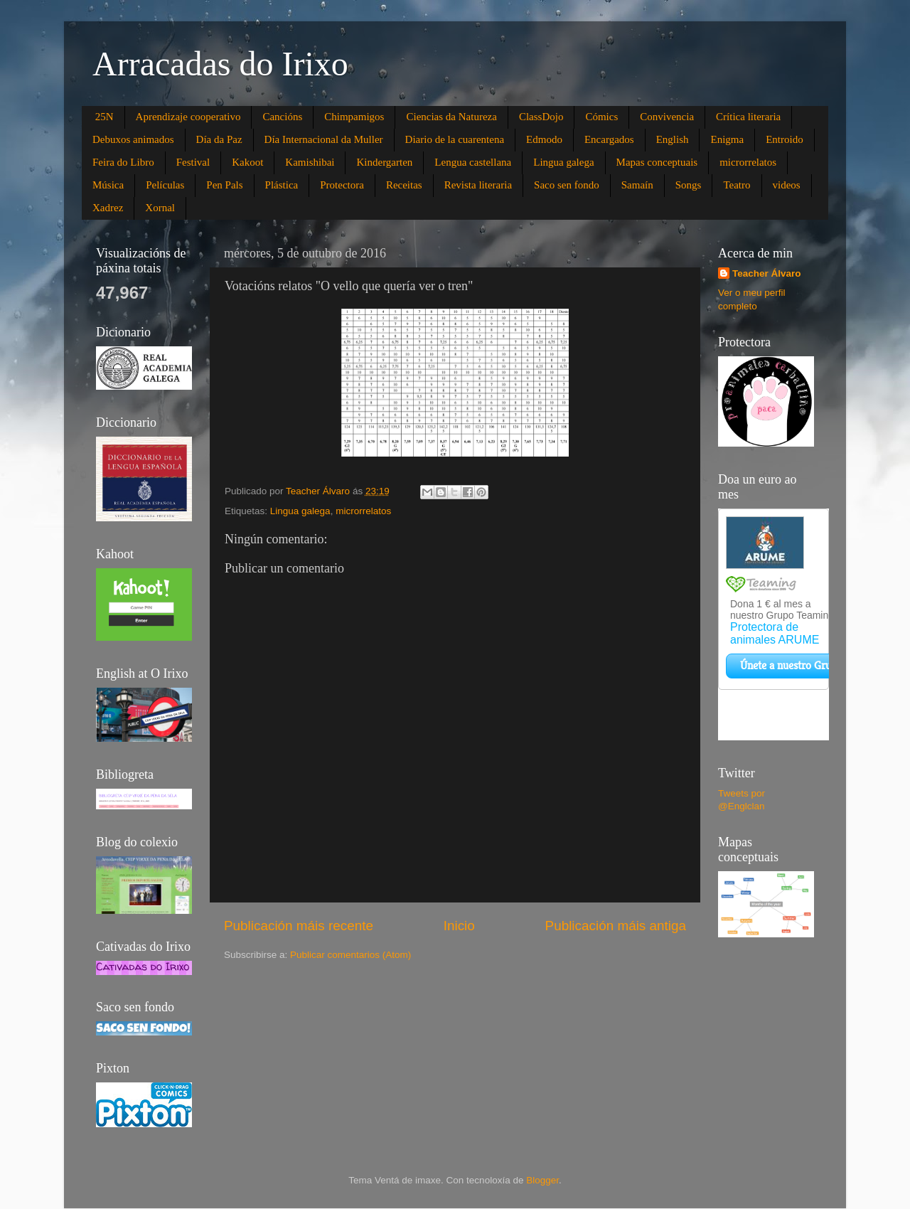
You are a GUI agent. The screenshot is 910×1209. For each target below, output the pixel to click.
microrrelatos (747, 162)
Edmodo (544, 139)
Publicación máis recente (298, 925)
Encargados (609, 139)
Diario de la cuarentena (455, 139)
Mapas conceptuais (657, 162)
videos (787, 185)
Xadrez (107, 207)
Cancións (282, 116)
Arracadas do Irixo (220, 63)
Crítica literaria (748, 116)
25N (104, 116)
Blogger (542, 1180)
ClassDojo (541, 116)
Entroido (784, 139)
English (672, 139)
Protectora (342, 185)
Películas (165, 185)
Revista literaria (478, 185)
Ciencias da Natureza (451, 116)
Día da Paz (219, 139)
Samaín (637, 185)
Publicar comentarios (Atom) (350, 954)
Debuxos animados (133, 139)
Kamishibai (309, 162)
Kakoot (247, 162)
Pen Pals (224, 185)
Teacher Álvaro (766, 273)
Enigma (727, 139)
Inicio (459, 925)
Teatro (736, 185)
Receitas (404, 185)
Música (108, 185)
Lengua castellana (472, 162)
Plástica (282, 185)
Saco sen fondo (566, 185)
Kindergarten (384, 162)
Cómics (601, 116)
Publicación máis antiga (615, 925)
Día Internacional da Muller (323, 139)
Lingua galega (563, 162)
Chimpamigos (354, 116)
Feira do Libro (123, 162)
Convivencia (667, 116)
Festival (193, 162)
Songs (688, 185)
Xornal (160, 207)
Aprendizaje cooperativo (188, 116)
